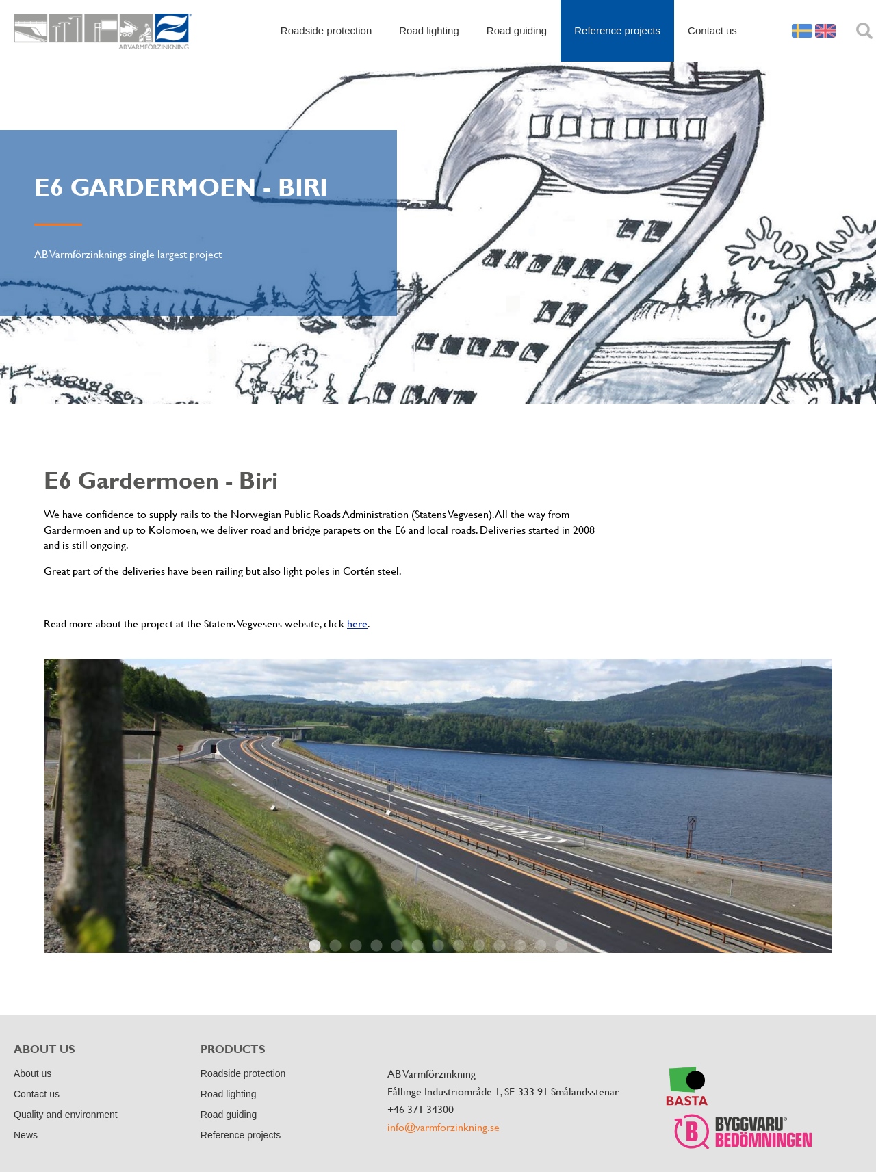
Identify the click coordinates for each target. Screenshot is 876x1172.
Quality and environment (66, 1114)
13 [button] (561, 946)
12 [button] (541, 946)
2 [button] (335, 946)
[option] (438, 806)
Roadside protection (326, 30)
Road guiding (517, 30)
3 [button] (356, 946)
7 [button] (438, 946)
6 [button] (417, 946)
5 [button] (397, 946)
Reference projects (617, 30)
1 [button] (315, 946)
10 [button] (499, 946)
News (26, 1135)
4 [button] (376, 946)
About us (32, 1073)
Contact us (712, 30)
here (357, 623)
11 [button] (520, 946)
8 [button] (458, 946)
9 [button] (479, 946)
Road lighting (429, 30)
